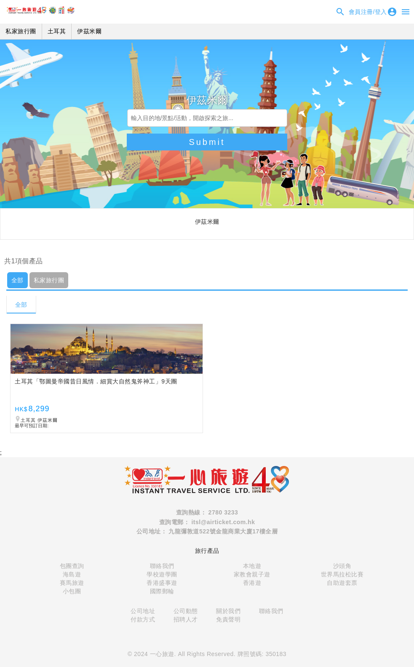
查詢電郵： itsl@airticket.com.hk (207, 522)
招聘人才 (186, 619)
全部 (17, 280)
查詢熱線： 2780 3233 (207, 512)
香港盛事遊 (162, 582)
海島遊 (72, 574)
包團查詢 (72, 566)
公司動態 (186, 611)
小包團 (72, 591)
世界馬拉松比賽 (342, 574)
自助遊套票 (342, 582)
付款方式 (143, 619)
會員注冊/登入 (373, 12)
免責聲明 (228, 619)
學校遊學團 (162, 574)
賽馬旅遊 (72, 582)
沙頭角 (342, 566)
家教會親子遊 (252, 574)
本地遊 (252, 566)
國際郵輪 (162, 591)
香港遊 (252, 582)
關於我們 (228, 611)
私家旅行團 (49, 280)
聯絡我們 (162, 566)
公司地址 (143, 611)
